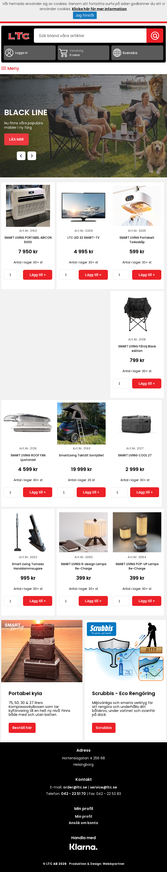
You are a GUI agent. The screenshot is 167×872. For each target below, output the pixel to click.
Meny (10, 68)
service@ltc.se (103, 787)
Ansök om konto (83, 822)
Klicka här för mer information (99, 8)
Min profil (83, 816)
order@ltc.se (75, 787)
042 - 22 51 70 (73, 793)
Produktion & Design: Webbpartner (96, 864)
